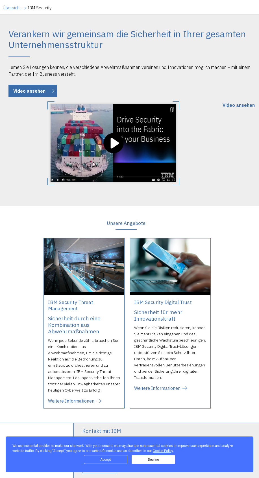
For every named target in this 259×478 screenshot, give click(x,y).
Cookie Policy (163, 451)
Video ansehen (29, 91)
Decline (153, 460)
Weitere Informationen (71, 401)
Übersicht (12, 7)
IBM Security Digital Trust (163, 302)
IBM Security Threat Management (70, 305)
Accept (105, 460)
